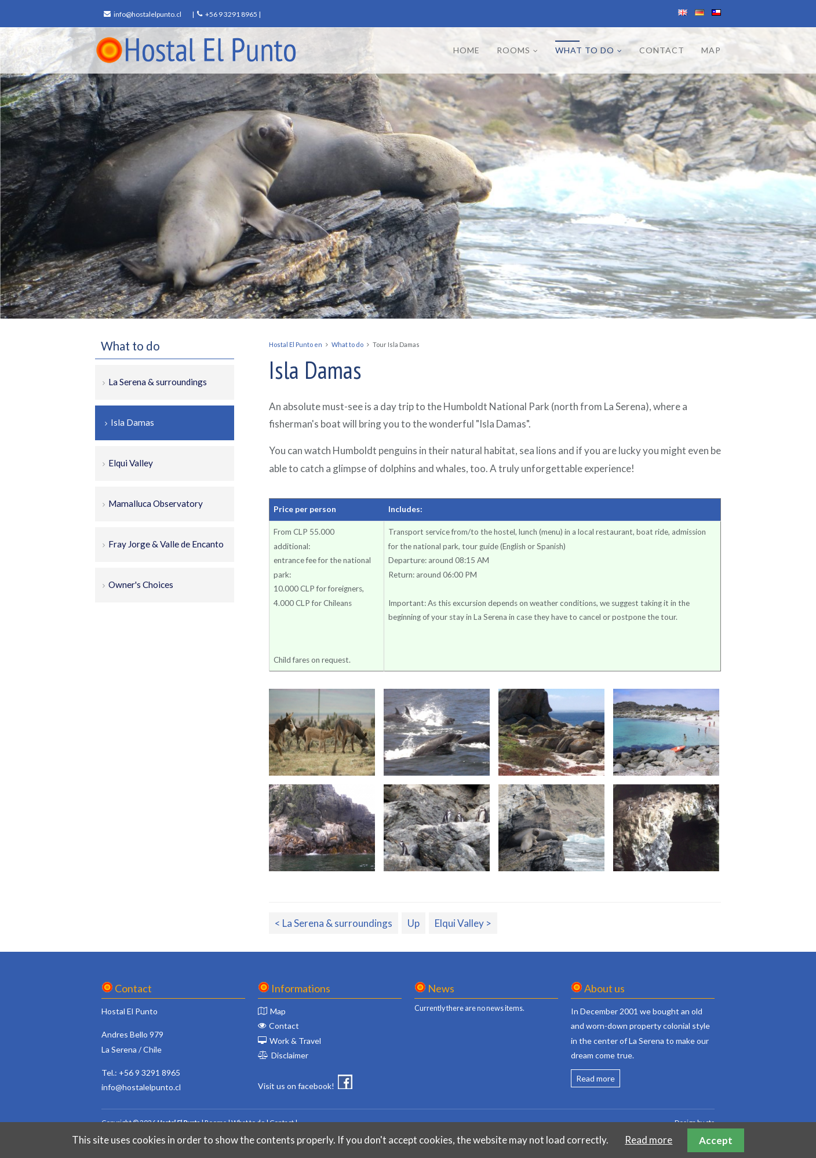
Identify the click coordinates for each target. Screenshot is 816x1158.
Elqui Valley (130, 463)
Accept (716, 1140)
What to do (584, 50)
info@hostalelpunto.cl (147, 14)
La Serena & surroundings (157, 382)
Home (466, 50)
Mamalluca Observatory (155, 503)
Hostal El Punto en (295, 344)
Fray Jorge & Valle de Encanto (166, 544)
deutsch (699, 12)
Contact (661, 50)
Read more (595, 1078)
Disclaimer (289, 1055)
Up (413, 923)
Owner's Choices (140, 584)
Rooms (513, 50)
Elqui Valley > (463, 923)
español (716, 12)
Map (711, 50)
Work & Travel (295, 1041)
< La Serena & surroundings (333, 923)
